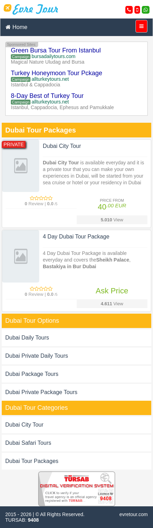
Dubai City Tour (24, 425)
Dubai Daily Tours (27, 338)
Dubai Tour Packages (31, 461)
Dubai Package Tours (31, 374)
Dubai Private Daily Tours (36, 356)
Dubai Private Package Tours (41, 392)
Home (16, 27)
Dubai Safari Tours (28, 443)
